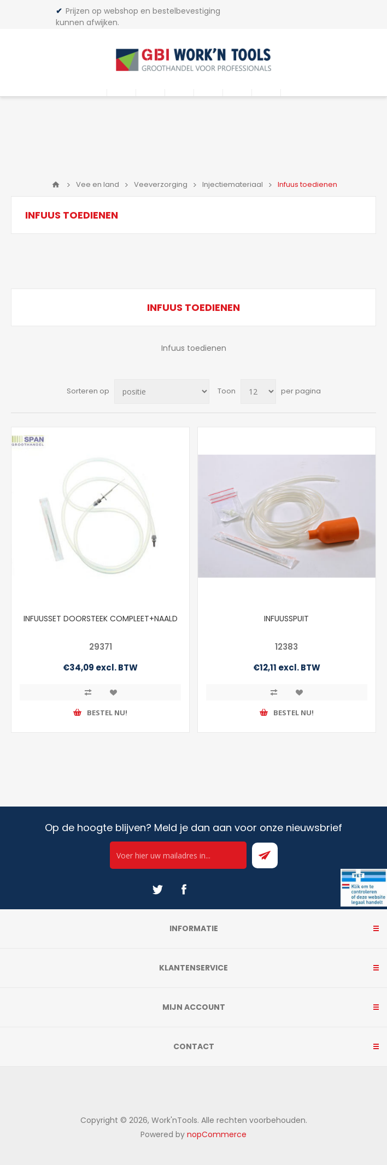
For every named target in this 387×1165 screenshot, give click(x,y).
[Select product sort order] (161, 391)
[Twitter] (157, 889)
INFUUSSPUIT (286, 618)
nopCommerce (217, 1134)
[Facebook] (183, 889)
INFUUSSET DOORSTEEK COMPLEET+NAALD (101, 618)
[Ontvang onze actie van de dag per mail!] (178, 855)
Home (55, 184)
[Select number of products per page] (258, 391)
